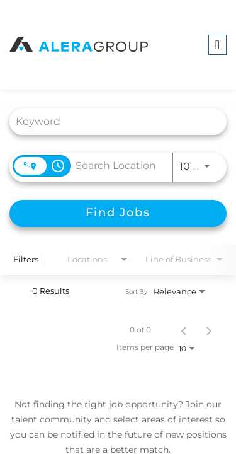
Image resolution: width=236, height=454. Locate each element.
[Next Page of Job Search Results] (209, 329)
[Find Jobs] (118, 213)
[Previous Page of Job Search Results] (183, 329)
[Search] (118, 213)
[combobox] (112, 121)
